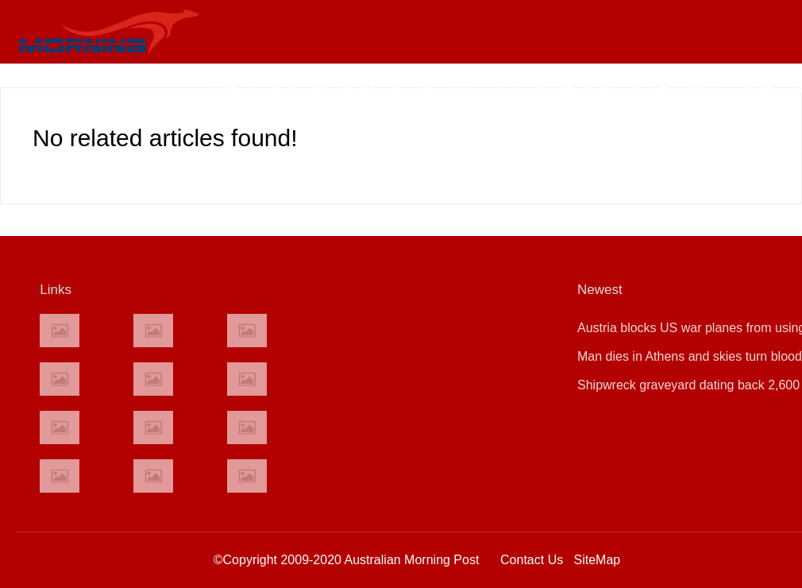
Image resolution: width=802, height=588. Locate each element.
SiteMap (597, 560)
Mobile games (575, 87)
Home (220, 87)
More (757, 87)
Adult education (433, 87)
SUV (506, 87)
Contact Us (531, 560)
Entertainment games (313, 87)
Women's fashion (678, 87)
